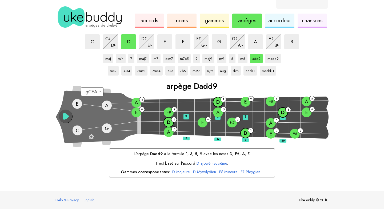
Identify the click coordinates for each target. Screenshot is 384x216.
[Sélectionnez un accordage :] (92, 91)
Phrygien (250, 172)
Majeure (181, 172)
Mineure (228, 172)
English (89, 200)
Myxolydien (204, 172)
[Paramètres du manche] (91, 136)
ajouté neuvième (212, 163)
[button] (65, 116)
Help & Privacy (67, 200)
